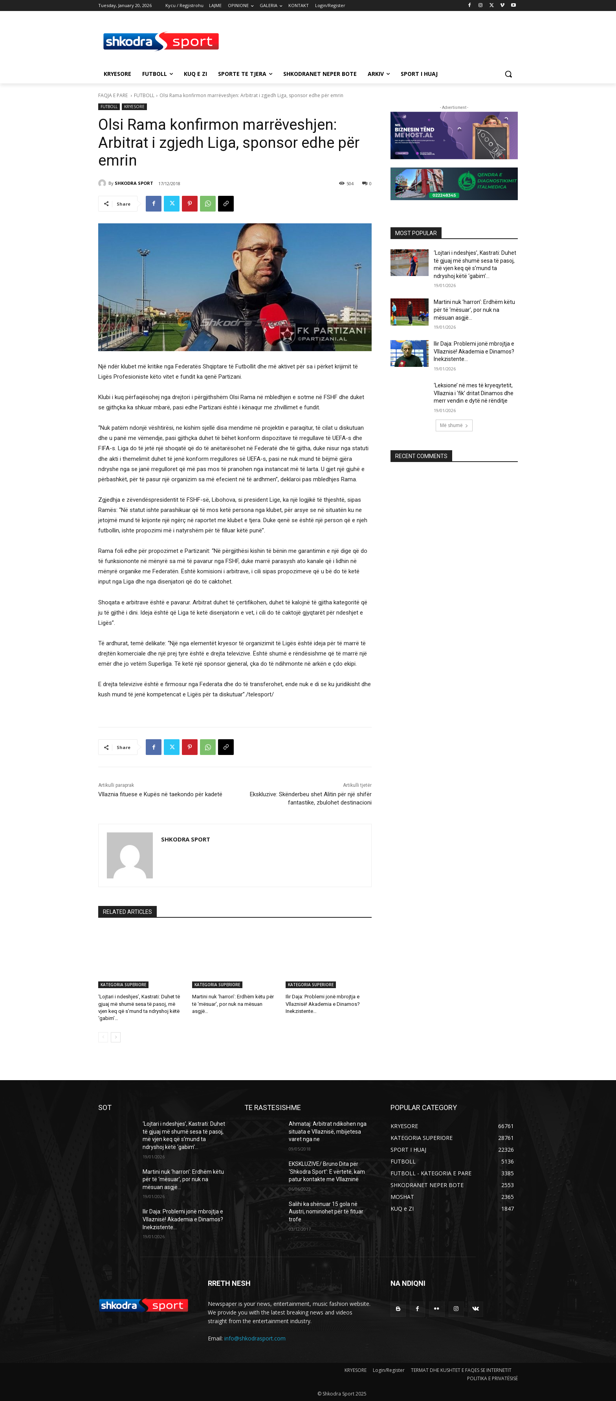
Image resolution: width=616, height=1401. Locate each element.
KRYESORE (134, 106)
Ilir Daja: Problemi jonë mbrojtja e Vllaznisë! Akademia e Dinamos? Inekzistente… (323, 1004)
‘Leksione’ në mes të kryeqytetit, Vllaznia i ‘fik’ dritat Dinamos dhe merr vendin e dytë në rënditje (473, 393)
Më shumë (454, 425)
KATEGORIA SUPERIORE (123, 984)
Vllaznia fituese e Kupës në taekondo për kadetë (160, 794)
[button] (508, 73)
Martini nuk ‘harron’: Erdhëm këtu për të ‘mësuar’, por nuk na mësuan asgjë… (233, 1004)
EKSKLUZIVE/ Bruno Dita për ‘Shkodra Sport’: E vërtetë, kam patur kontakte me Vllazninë (327, 1171)
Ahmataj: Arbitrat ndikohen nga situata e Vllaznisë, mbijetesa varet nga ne (328, 1131)
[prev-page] (103, 1037)
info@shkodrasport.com (255, 1338)
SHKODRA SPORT (134, 183)
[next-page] (116, 1037)
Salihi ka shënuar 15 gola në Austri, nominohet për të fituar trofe (326, 1211)
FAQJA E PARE (113, 95)
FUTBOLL (144, 95)
